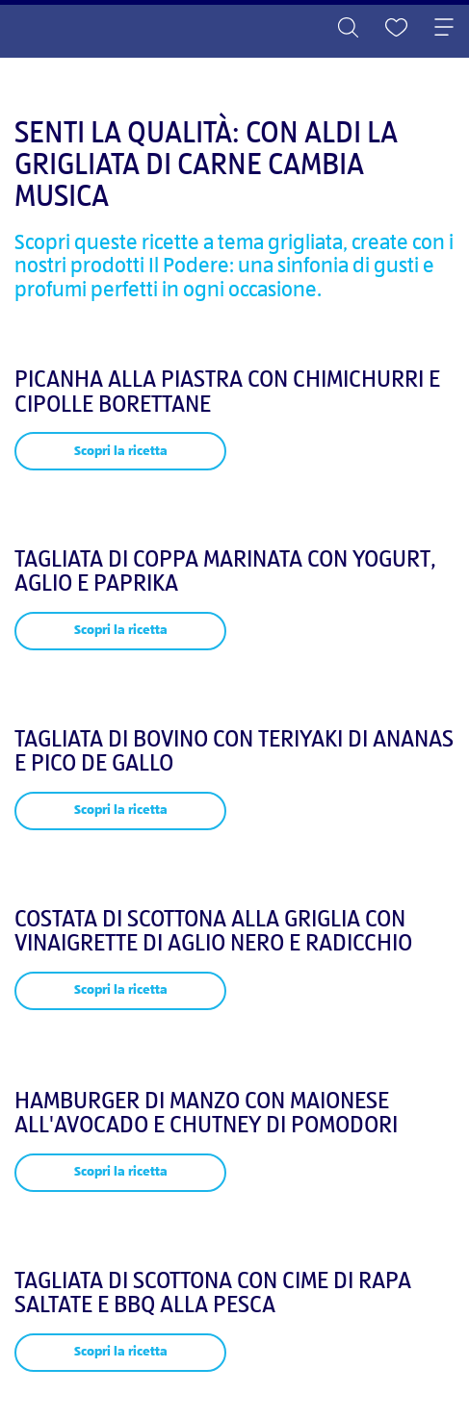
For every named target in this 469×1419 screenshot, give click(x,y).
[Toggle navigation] (444, 29)
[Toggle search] (348, 29)
